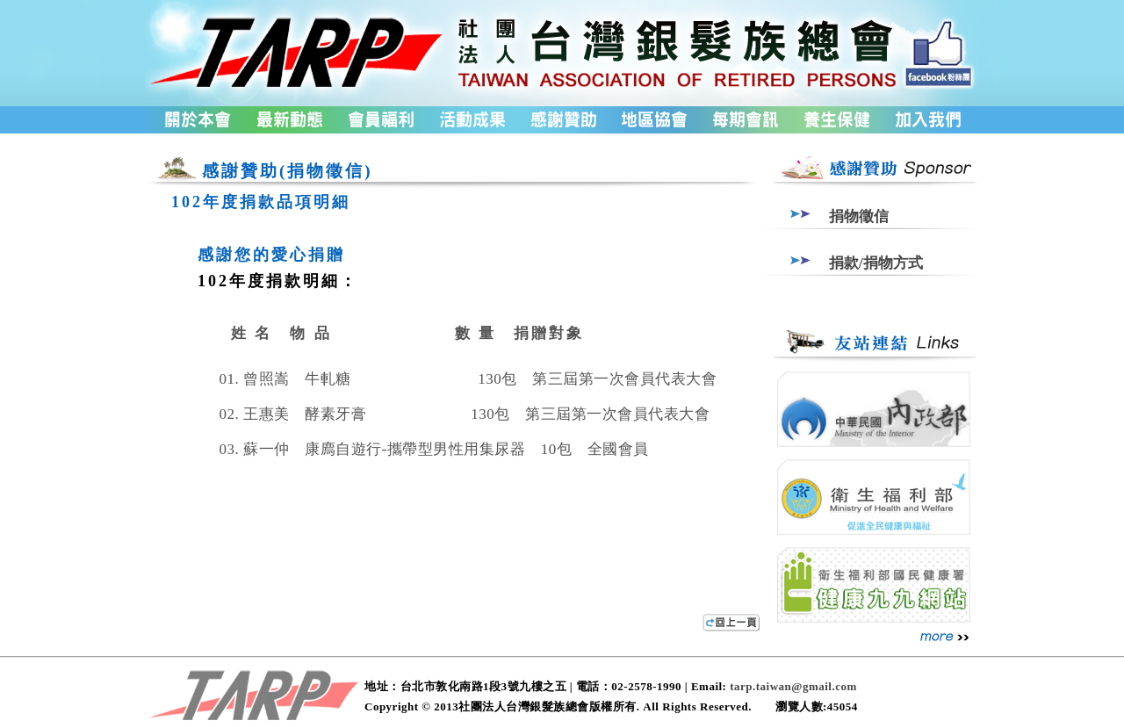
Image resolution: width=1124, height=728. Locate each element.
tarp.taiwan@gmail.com (793, 686)
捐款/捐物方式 (876, 263)
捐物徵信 (859, 216)
